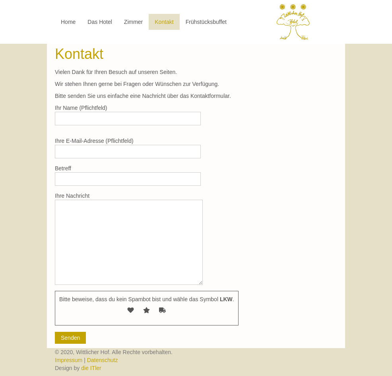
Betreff (128, 175)
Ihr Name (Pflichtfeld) (128, 115)
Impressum (69, 360)
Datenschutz (102, 360)
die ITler (91, 368)
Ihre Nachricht (129, 239)
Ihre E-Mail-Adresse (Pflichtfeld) (128, 148)
